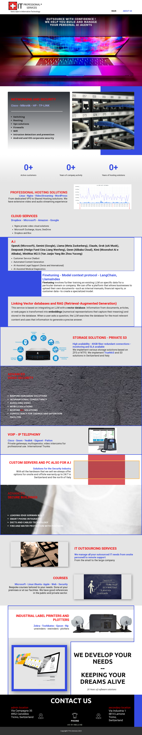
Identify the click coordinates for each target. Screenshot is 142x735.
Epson (59, 625)
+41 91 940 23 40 (74, 725)
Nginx (30, 195)
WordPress (61, 195)
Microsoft (30, 220)
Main (113, 11)
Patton (48, 440)
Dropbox (16, 220)
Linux (22, 195)
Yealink (28, 440)
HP (35, 105)
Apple (46, 584)
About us (127, 11)
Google (54, 220)
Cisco (14, 105)
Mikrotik (25, 105)
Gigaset (38, 440)
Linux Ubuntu (35, 584)
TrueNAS (109, 352)
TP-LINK (44, 105)
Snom (19, 440)
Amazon (43, 220)
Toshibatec (48, 625)
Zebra (37, 625)
